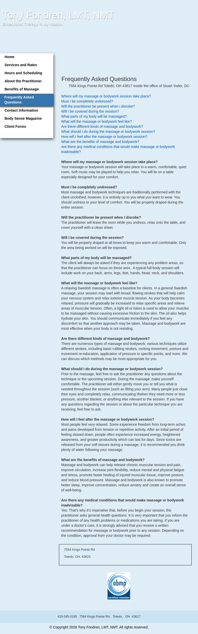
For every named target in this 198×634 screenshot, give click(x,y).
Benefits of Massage (22, 89)
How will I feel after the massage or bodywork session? (104, 137)
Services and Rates (21, 65)
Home (9, 57)
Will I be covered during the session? (90, 111)
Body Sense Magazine (23, 118)
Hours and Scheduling (23, 73)
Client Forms (15, 126)
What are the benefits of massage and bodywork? (100, 142)
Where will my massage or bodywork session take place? (106, 96)
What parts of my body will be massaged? (94, 116)
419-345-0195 (67, 616)
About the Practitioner (23, 81)
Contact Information (21, 110)
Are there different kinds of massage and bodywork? (102, 126)
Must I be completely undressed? (87, 101)
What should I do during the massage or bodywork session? (108, 132)
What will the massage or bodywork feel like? (96, 121)
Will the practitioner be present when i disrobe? (98, 106)
